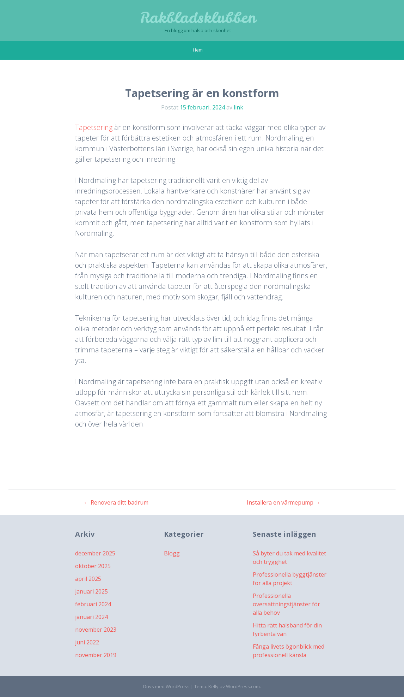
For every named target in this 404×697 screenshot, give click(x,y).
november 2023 (95, 629)
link (238, 107)
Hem (198, 50)
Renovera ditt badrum (116, 502)
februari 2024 (93, 604)
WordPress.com (243, 686)
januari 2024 (91, 617)
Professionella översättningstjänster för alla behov (286, 604)
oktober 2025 (93, 566)
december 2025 (95, 553)
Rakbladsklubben (198, 18)
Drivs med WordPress (166, 686)
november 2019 (95, 655)
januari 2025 (91, 591)
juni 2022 (87, 642)
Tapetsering (93, 127)
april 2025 (88, 579)
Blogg (172, 553)
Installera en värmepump (283, 502)
